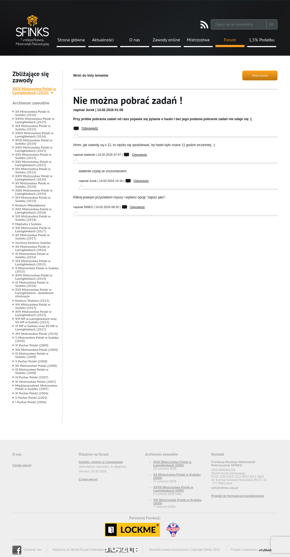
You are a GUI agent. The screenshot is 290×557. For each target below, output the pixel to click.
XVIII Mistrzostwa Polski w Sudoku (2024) (33, 142)
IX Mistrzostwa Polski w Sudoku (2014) (31, 284)
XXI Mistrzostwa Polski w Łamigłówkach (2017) (33, 229)
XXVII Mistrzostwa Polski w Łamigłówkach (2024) (34, 134)
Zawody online (166, 39)
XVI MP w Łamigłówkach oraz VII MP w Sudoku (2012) (36, 320)
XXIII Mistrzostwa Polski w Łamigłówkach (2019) (33, 192)
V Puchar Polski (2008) (31, 361)
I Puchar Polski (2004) (30, 402)
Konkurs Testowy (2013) (32, 300)
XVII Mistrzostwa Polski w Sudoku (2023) (33, 156)
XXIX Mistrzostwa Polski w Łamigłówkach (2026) (34, 91)
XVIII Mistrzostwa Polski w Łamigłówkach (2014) (33, 277)
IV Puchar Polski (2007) (31, 377)
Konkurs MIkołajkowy (30, 205)
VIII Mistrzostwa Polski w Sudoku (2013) (32, 306)
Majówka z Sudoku (28, 224)
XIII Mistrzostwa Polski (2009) (36, 349)
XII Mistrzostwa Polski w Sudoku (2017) (32, 236)
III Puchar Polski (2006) (31, 393)
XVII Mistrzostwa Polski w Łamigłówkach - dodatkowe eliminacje (34, 293)
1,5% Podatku (262, 39)
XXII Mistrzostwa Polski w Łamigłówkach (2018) (33, 211)
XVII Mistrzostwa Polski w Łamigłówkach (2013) (33, 313)
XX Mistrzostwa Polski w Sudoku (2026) (32, 113)
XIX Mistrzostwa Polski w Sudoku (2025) (33, 127)
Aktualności (103, 39)
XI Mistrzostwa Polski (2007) (35, 381)
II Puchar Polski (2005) (31, 397)
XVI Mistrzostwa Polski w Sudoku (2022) (33, 170)
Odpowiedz (89, 128)
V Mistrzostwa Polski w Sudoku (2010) (37, 339)
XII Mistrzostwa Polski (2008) (36, 365)
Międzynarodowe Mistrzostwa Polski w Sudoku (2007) (36, 387)
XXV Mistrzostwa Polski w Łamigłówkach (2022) (33, 163)
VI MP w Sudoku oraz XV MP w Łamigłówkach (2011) (36, 327)
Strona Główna (32, 30)
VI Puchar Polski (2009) (31, 345)
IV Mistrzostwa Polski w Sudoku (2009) (31, 355)
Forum (230, 39)
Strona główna (71, 39)
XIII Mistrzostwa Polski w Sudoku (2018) (33, 218)
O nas (134, 39)
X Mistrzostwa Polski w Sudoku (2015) (37, 270)
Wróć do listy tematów (90, 75)
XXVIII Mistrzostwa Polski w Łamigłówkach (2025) (34, 120)
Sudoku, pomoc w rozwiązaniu (101, 462)
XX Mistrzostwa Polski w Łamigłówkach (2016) (32, 248)
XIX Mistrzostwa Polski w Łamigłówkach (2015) (33, 262)
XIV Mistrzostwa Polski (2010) (36, 333)
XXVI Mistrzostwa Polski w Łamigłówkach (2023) (33, 149)
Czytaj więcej (21, 465)
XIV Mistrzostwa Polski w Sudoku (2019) (33, 199)
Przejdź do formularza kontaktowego (237, 495)
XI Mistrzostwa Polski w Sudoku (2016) (32, 255)
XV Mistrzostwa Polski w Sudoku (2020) (32, 185)
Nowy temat (260, 75)
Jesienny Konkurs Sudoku (33, 242)
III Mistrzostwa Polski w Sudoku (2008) (31, 371)
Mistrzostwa (198, 39)
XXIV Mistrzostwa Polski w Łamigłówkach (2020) (33, 177)
